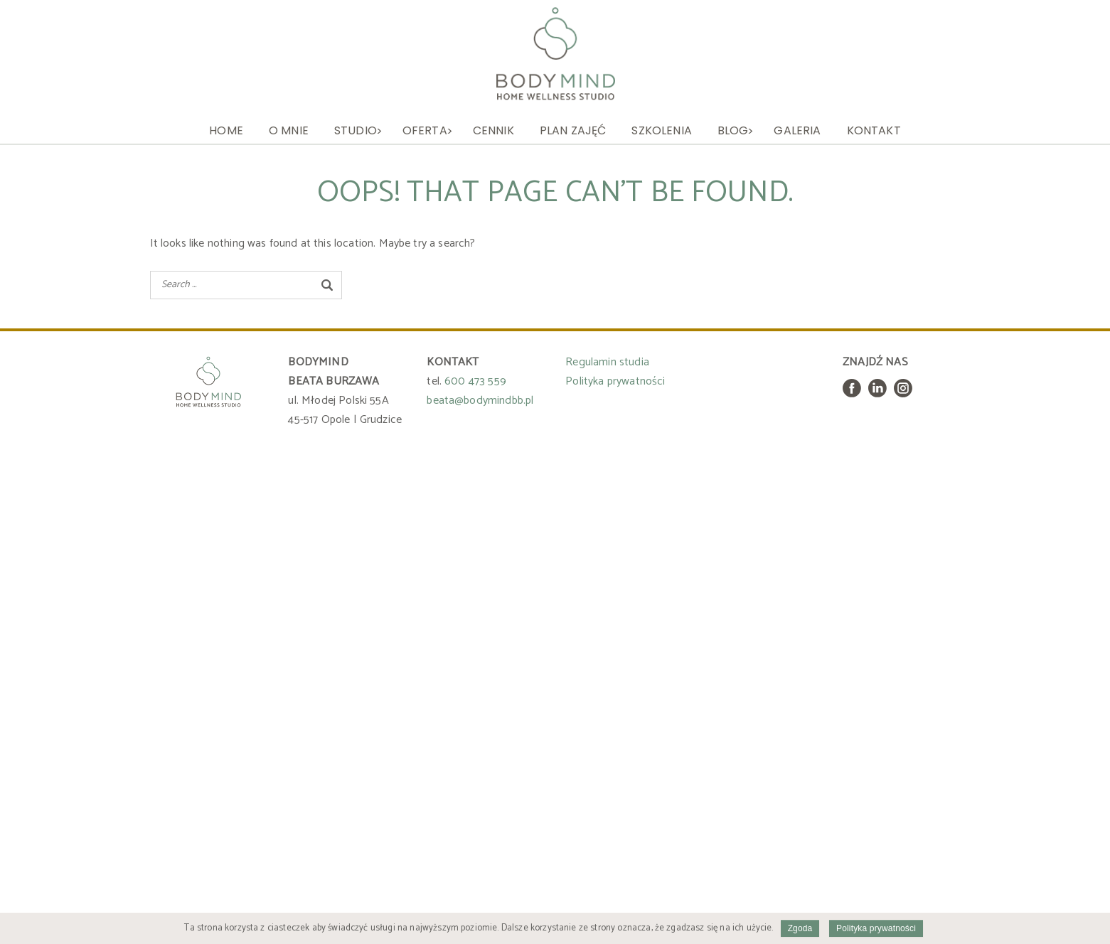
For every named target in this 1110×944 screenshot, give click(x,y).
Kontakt (874, 130)
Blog (733, 130)
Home (226, 130)
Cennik (493, 130)
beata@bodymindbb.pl (480, 400)
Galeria (797, 130)
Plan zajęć (573, 130)
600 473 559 (475, 381)
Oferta (424, 130)
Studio (355, 130)
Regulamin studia (607, 362)
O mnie (289, 130)
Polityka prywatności (615, 381)
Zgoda (800, 928)
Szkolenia (661, 130)
